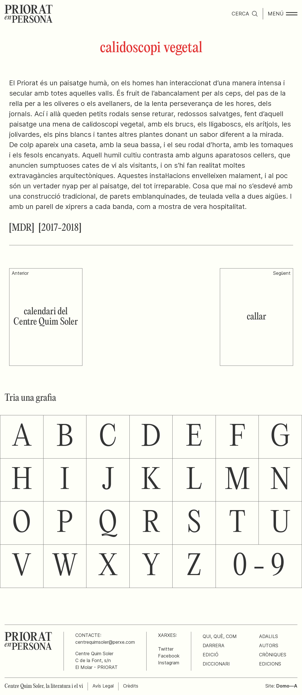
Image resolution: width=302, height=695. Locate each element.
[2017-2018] (60, 228)
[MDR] (21, 228)
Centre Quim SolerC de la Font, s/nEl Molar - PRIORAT (96, 660)
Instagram (168, 663)
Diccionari (216, 664)
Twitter (165, 649)
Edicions (270, 664)
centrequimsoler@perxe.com (105, 642)
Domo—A (286, 686)
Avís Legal (103, 686)
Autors (268, 645)
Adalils (268, 636)
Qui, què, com (220, 636)
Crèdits (130, 686)
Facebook (168, 656)
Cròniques (272, 655)
